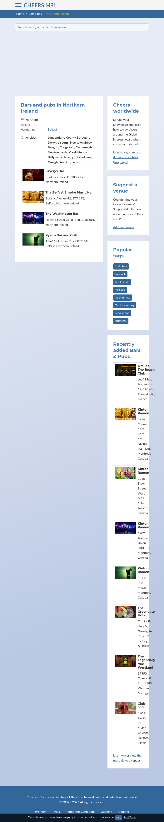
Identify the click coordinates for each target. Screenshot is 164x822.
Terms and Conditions (80, 811)
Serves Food (122, 312)
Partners (40, 811)
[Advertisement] (82, 63)
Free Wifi (120, 274)
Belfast (52, 129)
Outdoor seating (124, 305)
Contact (123, 811)
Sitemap (106, 811)
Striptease (121, 320)
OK (118, 818)
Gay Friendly (122, 282)
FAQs (56, 811)
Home (20, 13)
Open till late (122, 297)
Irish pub (120, 289)
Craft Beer (121, 266)
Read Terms (130, 817)
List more (119, 755)
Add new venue (123, 227)
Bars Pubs (35, 13)
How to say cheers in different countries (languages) (127, 157)
